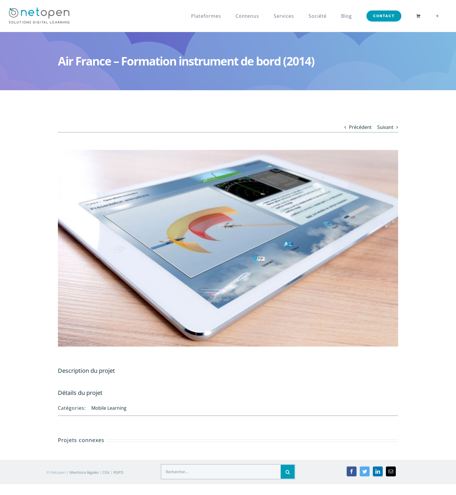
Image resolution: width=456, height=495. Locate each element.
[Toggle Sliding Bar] (437, 16)
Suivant (385, 127)
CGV (106, 472)
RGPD (118, 472)
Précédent (360, 127)
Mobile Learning (109, 408)
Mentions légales (84, 472)
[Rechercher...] (221, 471)
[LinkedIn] (378, 471)
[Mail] (391, 471)
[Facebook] (352, 471)
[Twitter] (365, 471)
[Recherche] (287, 471)
